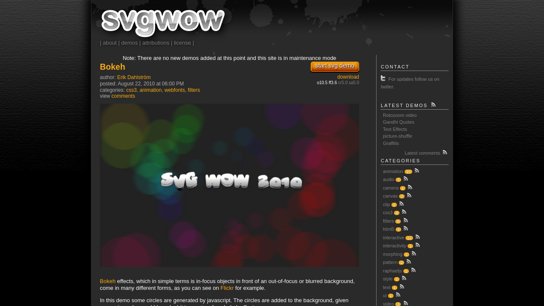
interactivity (394, 245)
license (182, 43)
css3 (131, 90)
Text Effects (395, 129)
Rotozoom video (400, 115)
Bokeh (112, 66)
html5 (388, 229)
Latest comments (426, 152)
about (110, 43)
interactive (393, 237)
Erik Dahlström (134, 77)
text (387, 287)
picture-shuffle (397, 136)
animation (150, 90)
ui (385, 295)
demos (129, 43)
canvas (390, 195)
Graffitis (391, 143)
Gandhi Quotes (398, 122)
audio (388, 179)
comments (123, 96)
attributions (156, 43)
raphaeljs (392, 270)
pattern (390, 262)
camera (391, 187)
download (348, 77)
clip (386, 204)
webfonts (174, 90)
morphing (392, 254)
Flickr (227, 288)
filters (194, 90)
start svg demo (334, 65)
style (388, 278)
